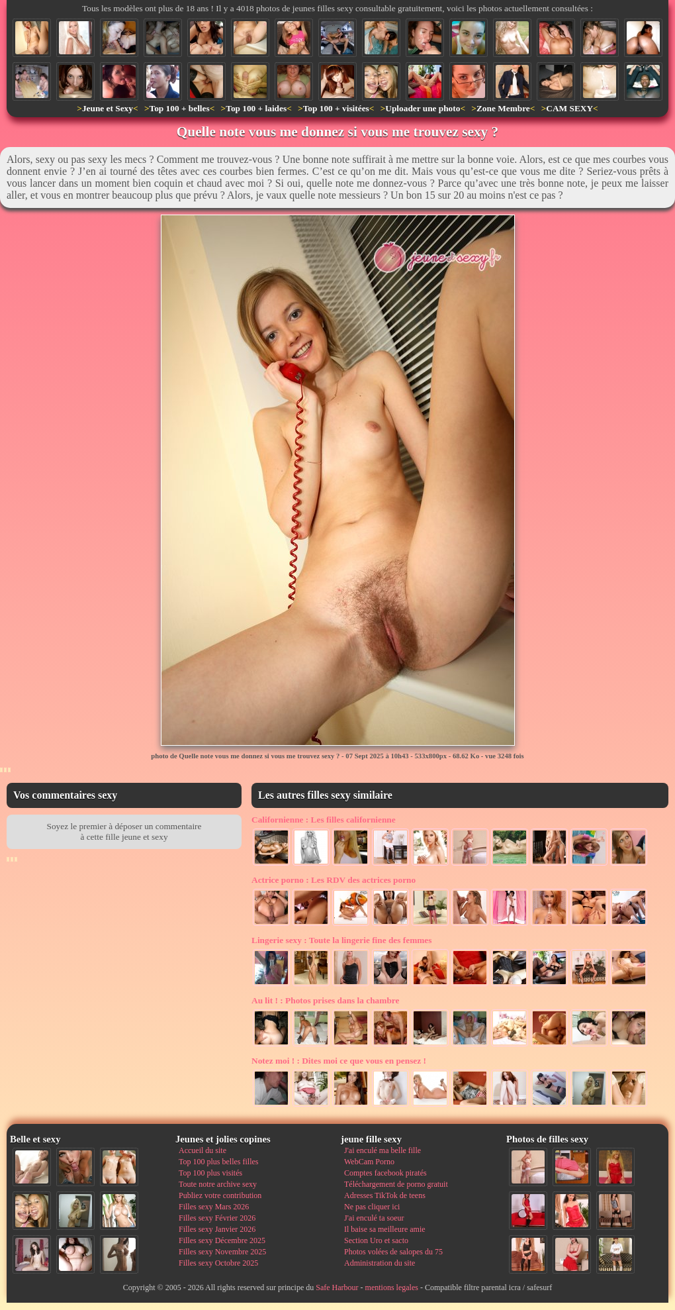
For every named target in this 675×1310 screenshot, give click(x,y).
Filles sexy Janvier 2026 (217, 1229)
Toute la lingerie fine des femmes (341, 940)
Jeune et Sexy (107, 108)
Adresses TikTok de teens (385, 1195)
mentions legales (391, 1287)
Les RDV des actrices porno (333, 880)
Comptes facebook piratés (385, 1173)
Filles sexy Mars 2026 (214, 1206)
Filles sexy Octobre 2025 (218, 1263)
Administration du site (379, 1263)
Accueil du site (202, 1150)
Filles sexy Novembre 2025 (222, 1251)
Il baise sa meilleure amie (385, 1229)
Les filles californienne (323, 820)
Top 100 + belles (179, 108)
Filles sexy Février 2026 (217, 1218)
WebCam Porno (369, 1161)
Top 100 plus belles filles (218, 1161)
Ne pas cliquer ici (372, 1206)
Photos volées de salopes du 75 (393, 1251)
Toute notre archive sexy (218, 1184)
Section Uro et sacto (376, 1240)
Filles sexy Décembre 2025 (222, 1240)
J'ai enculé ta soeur (374, 1218)
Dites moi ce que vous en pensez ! (338, 1061)
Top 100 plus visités (210, 1173)
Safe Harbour (337, 1287)
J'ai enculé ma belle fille (382, 1150)
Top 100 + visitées (336, 108)
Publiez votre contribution (220, 1195)
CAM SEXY (569, 108)
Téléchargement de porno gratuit (396, 1184)
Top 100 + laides (256, 108)
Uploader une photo (422, 108)
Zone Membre (503, 108)
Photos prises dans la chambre (325, 1000)
